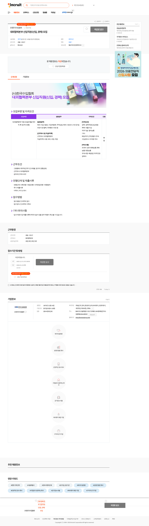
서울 (26, 235)
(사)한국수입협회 (16, 28)
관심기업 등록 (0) (20, 277)
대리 (29, 241)
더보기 (107, 300)
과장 (32, 241)
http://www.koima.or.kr (83, 318)
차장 (35, 241)
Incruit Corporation (76, 522)
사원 (26, 241)
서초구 (31, 235)
